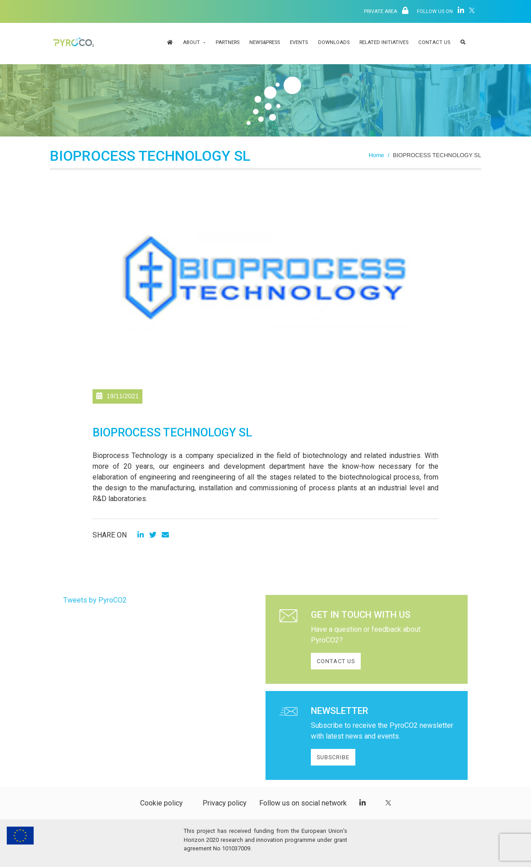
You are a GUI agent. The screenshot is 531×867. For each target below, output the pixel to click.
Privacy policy (225, 803)
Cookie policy (161, 803)
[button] (463, 43)
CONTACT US (336, 661)
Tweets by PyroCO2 (95, 600)
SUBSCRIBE (333, 757)
